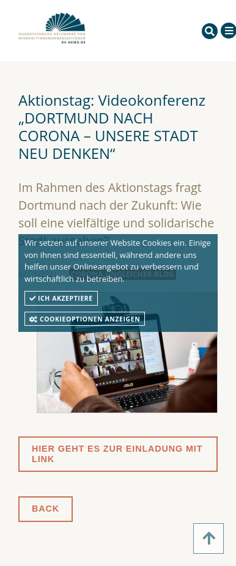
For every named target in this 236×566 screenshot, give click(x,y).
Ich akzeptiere (61, 298)
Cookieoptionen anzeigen (84, 319)
